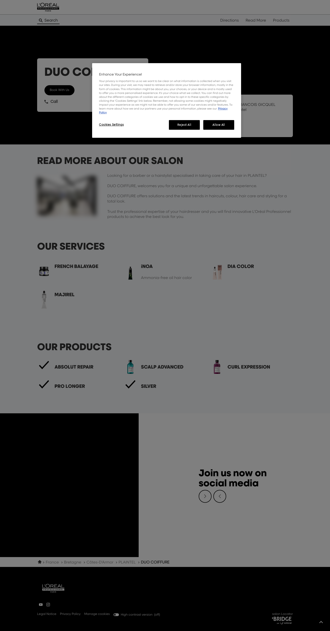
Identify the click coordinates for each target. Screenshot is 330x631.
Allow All (218, 125)
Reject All (184, 125)
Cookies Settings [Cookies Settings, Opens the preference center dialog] (111, 124)
